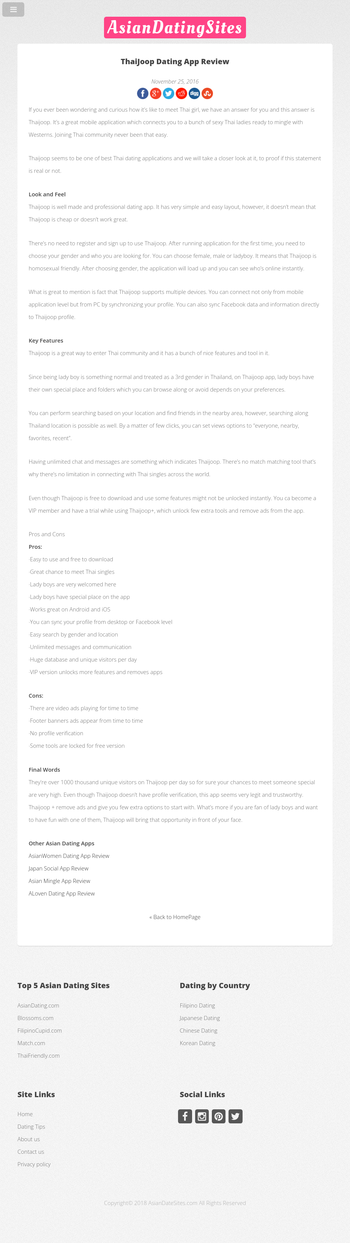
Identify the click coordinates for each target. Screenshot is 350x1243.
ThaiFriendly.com (38, 1055)
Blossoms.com (35, 1018)
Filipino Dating (197, 1005)
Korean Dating (197, 1043)
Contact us (30, 1151)
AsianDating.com (38, 1005)
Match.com (31, 1043)
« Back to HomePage (175, 917)
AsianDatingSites (174, 27)
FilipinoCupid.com (39, 1030)
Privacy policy (33, 1164)
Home (25, 1114)
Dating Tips (31, 1126)
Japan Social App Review (58, 868)
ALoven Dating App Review (61, 893)
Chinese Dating (198, 1030)
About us (28, 1139)
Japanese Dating (200, 1018)
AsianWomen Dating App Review (68, 855)
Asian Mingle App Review (59, 880)
